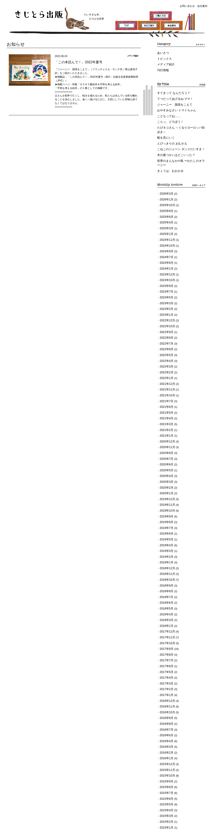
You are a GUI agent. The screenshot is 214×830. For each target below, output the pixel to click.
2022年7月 (166, 319)
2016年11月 (166, 647)
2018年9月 (166, 538)
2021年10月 (166, 366)
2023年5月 (166, 277)
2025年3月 (166, 214)
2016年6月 (166, 674)
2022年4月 (166, 334)
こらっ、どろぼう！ (168, 116)
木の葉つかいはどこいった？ (173, 146)
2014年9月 (166, 762)
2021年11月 (166, 360)
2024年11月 (166, 225)
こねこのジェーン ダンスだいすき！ (177, 141)
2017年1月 (166, 637)
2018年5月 (166, 559)
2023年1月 (166, 292)
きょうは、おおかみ (168, 161)
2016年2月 (166, 689)
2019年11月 (166, 465)
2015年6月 (166, 731)
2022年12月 (166, 298)
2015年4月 (166, 741)
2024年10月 (166, 230)
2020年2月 (166, 449)
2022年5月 (166, 329)
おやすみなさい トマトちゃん (173, 106)
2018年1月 (166, 574)
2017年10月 (166, 590)
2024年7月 (166, 240)
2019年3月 (166, 507)
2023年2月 (166, 287)
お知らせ (14, 44)
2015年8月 (166, 721)
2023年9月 (166, 266)
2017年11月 (166, 585)
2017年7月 (166, 606)
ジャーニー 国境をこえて (172, 101)
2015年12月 (166, 700)
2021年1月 (166, 402)
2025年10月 (166, 193)
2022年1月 (166, 350)
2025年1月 (166, 219)
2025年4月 (166, 209)
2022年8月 (166, 313)
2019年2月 (166, 512)
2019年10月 (166, 470)
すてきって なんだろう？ (171, 90)
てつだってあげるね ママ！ (172, 96)
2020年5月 (166, 433)
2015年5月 (166, 736)
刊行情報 (162, 68)
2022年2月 (166, 345)
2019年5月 (166, 496)
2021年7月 (166, 371)
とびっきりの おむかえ (170, 136)
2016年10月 (166, 653)
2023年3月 (166, 282)
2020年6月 (166, 428)
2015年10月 (166, 710)
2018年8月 (166, 543)
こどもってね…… (167, 111)
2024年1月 (166, 251)
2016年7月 (166, 668)
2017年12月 (166, 580)
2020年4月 (166, 439)
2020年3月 (166, 444)
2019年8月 (166, 480)
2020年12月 (166, 407)
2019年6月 (166, 491)
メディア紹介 (164, 63)
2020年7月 (166, 423)
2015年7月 (166, 726)
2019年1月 (166, 517)
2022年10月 (166, 303)
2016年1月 (166, 694)
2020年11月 (166, 413)
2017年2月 (166, 632)
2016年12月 (166, 642)
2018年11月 (166, 527)
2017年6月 (166, 611)
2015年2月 (166, 752)
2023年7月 (166, 272)
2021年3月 (166, 392)
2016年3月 (166, 684)
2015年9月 (166, 715)
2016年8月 (166, 663)
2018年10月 (166, 533)
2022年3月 (166, 339)
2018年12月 (166, 522)
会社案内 (202, 6)
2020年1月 (166, 454)
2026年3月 (166, 183)
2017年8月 (166, 600)
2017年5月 (166, 616)
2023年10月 (166, 261)
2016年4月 (166, 679)
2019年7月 (166, 486)
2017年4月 (166, 621)
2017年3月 (166, 627)
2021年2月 (166, 397)
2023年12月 (166, 256)
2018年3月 (166, 569)
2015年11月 (166, 705)
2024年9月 (166, 235)
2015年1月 (166, 757)
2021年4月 (166, 386)
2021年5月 (166, 381)
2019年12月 (166, 460)
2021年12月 (166, 355)
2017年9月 (166, 595)
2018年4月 (166, 564)
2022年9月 (166, 308)
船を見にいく (164, 131)
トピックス (163, 58)
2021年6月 (166, 376)
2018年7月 (166, 548)
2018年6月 (166, 553)
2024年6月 (166, 246)
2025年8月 (166, 199)
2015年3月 (166, 747)
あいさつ (162, 52)
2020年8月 (166, 418)
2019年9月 (166, 475)
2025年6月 (166, 204)
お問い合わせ (187, 6)
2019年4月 (166, 501)
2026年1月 (166, 188)
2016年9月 (166, 658)
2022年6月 (166, 324)
